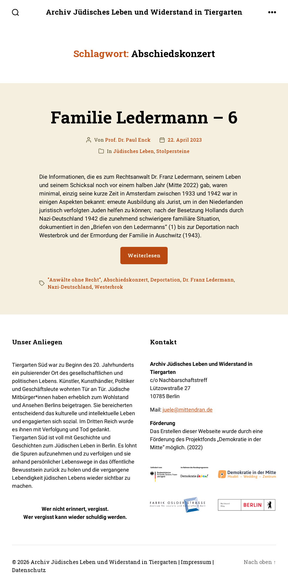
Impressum (196, 561)
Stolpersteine (173, 151)
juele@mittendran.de (188, 409)
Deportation (165, 279)
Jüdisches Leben (133, 151)
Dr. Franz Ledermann (208, 279)
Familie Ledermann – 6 (144, 117)
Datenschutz (29, 570)
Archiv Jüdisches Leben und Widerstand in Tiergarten (144, 12)
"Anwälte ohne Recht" (74, 279)
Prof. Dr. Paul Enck (128, 140)
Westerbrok (108, 287)
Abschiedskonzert (125, 279)
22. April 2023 (185, 140)
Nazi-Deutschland (70, 287)
